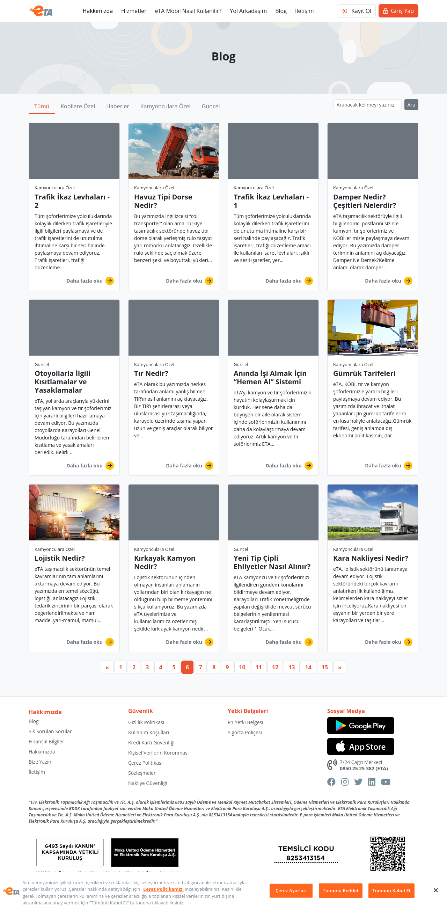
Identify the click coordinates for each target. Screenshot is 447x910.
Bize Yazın (40, 761)
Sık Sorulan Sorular (50, 731)
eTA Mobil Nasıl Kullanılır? (188, 11)
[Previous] (107, 667)
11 (259, 667)
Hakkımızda (97, 11)
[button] (74, 207)
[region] (223, 891)
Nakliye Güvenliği (147, 783)
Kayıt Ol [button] (356, 11)
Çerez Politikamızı (163, 889)
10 (242, 667)
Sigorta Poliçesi (245, 732)
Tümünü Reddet (341, 890)
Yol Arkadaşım (248, 11)
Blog (281, 11)
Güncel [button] (211, 106)
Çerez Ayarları (291, 890)
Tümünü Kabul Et (391, 890)
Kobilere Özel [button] (77, 106)
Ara (411, 104)
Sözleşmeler (142, 773)
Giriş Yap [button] (398, 11)
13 (291, 667)
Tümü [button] (41, 106)
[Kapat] (436, 890)
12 (275, 667)
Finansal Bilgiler (46, 741)
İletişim (304, 11)
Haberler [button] (117, 106)
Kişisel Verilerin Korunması (158, 752)
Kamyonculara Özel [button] (165, 106)
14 (308, 667)
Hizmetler (133, 11)
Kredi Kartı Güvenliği (151, 742)
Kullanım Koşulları (148, 732)
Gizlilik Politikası (146, 722)
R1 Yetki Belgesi (245, 722)
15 (325, 667)
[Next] (340, 667)
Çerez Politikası (145, 762)
